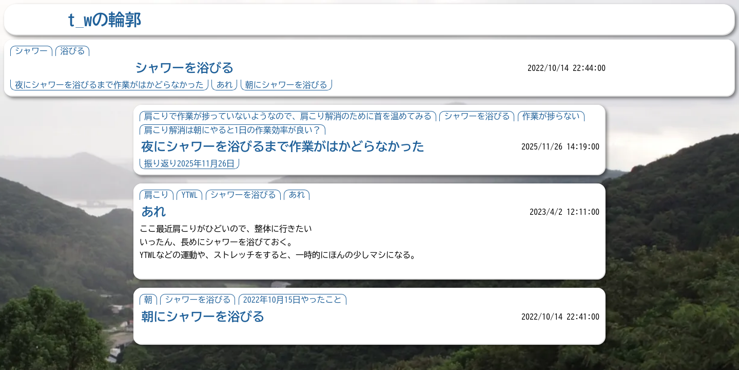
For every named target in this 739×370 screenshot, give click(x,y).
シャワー (31, 51)
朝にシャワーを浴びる (286, 85)
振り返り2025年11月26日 (189, 163)
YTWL (189, 195)
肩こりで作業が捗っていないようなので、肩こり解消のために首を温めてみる (288, 116)
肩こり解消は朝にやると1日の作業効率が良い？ (232, 130)
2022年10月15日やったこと (292, 299)
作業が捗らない (551, 116)
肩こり (156, 195)
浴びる (72, 51)
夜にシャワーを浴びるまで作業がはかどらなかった (109, 85)
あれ (224, 85)
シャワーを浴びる (184, 68)
